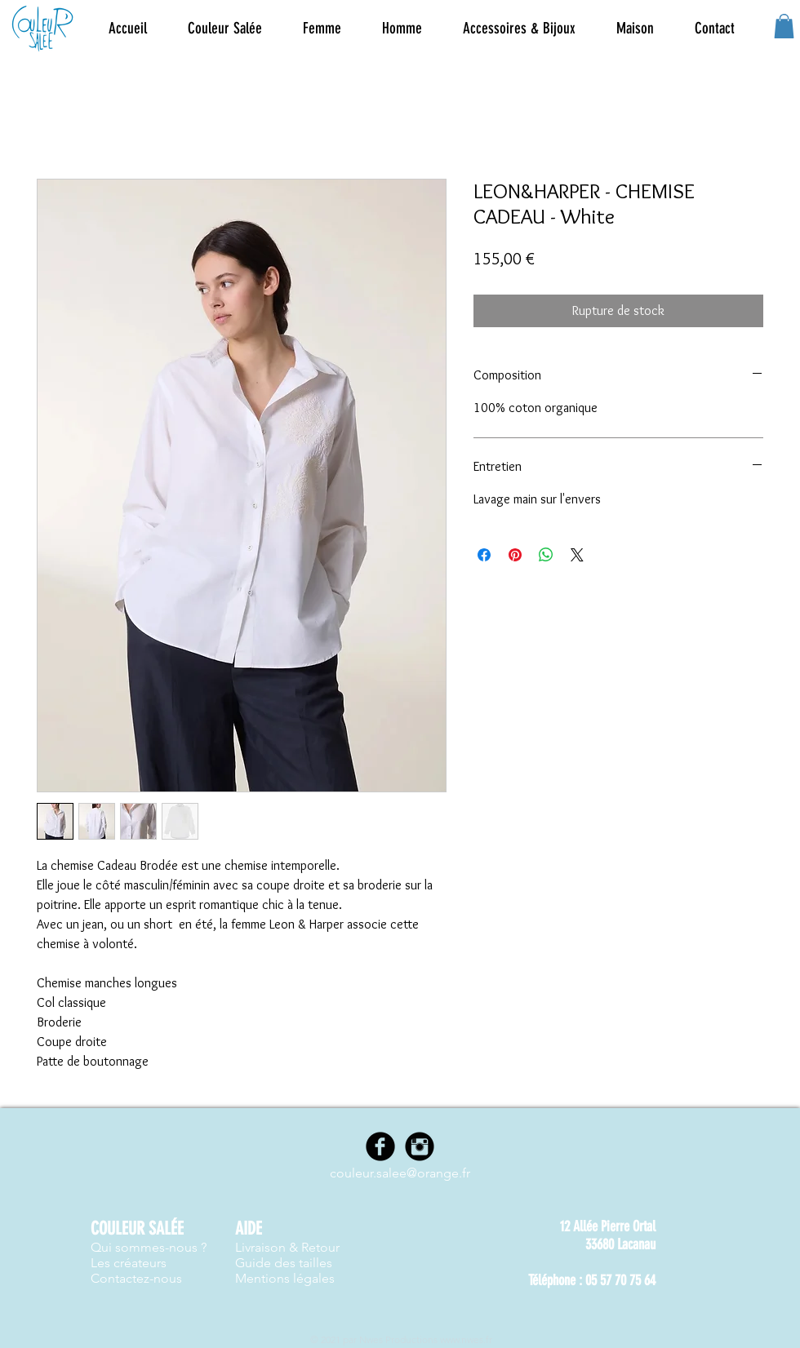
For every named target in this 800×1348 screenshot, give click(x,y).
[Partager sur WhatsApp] (546, 555)
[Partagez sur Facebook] (484, 555)
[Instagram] (419, 1146)
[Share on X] (577, 555)
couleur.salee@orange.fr (400, 1173)
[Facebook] (380, 1146)
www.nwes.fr (466, 1339)
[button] (322, 28)
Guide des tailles (283, 1262)
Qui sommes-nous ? (149, 1247)
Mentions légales (285, 1278)
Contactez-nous (136, 1278)
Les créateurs (129, 1262)
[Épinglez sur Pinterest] (515, 555)
